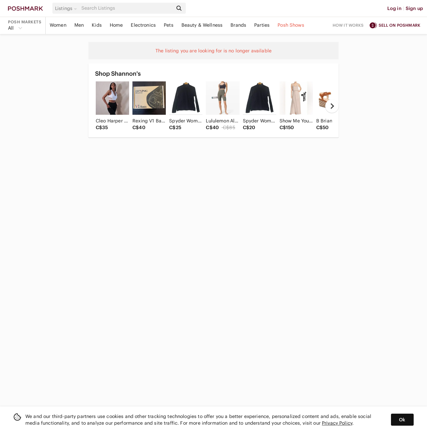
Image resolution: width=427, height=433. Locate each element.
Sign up (414, 8)
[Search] (126, 8)
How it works (348, 25)
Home (116, 25)
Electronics (143, 25)
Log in (394, 8)
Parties (262, 25)
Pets (168, 25)
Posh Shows (291, 25)
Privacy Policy (337, 423)
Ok (402, 420)
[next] (332, 106)
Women (58, 25)
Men (79, 25)
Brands (238, 25)
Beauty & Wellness (202, 25)
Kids (97, 25)
